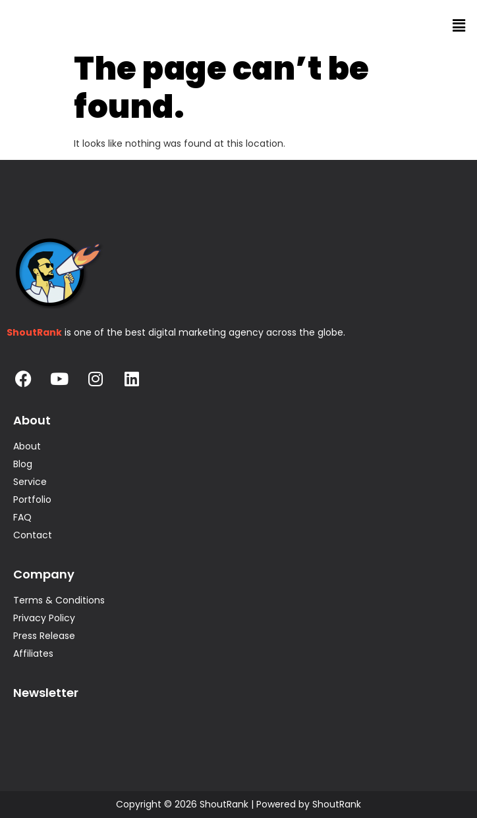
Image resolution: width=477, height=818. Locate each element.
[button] (459, 25)
